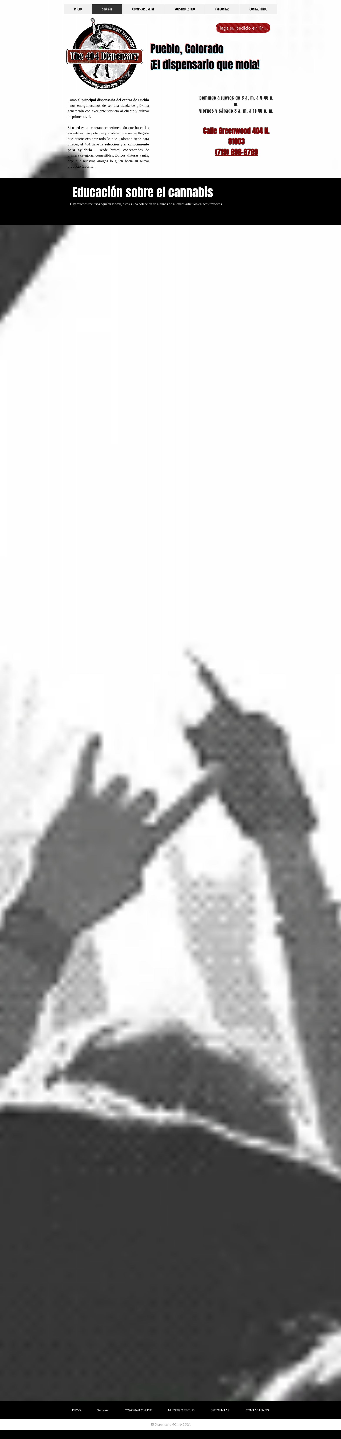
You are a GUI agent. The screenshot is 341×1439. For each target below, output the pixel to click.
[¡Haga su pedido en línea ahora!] (243, 28)
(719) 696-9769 (236, 152)
